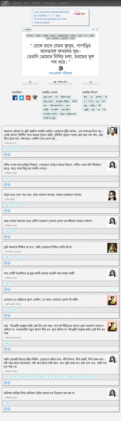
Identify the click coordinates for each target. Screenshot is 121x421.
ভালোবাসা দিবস (63, 36)
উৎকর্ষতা (30, 36)
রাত (88, 377)
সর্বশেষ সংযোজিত (49, 3)
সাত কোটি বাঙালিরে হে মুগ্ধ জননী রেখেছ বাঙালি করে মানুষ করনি (39, 273)
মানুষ (93, 110)
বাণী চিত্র (27, 30)
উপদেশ (90, 101)
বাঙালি (7, 283)
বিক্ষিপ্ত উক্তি (60, 82)
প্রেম (48, 38)
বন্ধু (99, 110)
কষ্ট (106, 97)
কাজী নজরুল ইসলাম (56, 105)
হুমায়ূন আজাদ (47, 97)
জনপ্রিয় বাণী (36, 3)
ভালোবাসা (55, 38)
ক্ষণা (56, 97)
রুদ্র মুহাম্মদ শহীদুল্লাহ (62, 101)
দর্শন (104, 110)
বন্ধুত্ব (85, 105)
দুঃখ (97, 101)
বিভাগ (27, 3)
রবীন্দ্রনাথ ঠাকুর (65, 97)
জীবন (85, 97)
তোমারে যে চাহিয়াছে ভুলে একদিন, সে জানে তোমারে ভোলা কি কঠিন (41, 300)
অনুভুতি (45, 36)
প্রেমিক (92, 36)
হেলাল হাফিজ (65, 110)
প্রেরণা (72, 38)
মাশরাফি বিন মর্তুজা (49, 118)
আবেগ (73, 36)
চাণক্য (68, 105)
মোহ (6, 179)
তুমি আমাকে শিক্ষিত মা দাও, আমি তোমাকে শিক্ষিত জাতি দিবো (38, 247)
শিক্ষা (103, 101)
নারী (99, 105)
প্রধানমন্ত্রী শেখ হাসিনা (50, 114)
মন (86, 36)
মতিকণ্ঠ (74, 101)
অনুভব (80, 36)
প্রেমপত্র (53, 36)
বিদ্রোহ (7, 343)
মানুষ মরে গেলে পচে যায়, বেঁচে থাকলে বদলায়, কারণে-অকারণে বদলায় (42, 195)
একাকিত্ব (92, 105)
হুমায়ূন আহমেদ (48, 101)
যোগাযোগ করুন (64, 3)
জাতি (6, 257)
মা (18, 257)
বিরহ (35, 377)
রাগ (49, 377)
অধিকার (7, 403)
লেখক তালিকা (16, 3)
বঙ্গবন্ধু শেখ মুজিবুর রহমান (68, 114)
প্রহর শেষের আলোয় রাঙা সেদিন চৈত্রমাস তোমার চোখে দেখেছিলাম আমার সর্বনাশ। (48, 221)
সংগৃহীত (45, 110)
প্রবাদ (45, 105)
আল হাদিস (54, 110)
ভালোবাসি (64, 38)
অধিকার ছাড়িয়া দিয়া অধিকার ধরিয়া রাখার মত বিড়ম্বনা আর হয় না (39, 393)
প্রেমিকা (38, 36)
